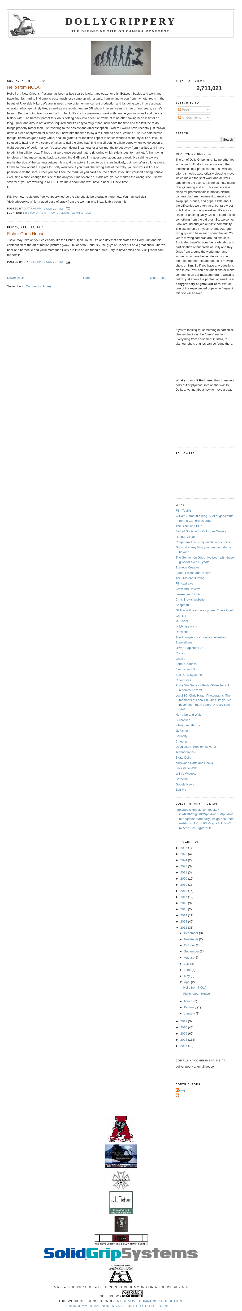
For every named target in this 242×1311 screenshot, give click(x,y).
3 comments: (54, 262)
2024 (184, 860)
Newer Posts (16, 278)
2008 (184, 1039)
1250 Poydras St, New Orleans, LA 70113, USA (57, 213)
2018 (184, 891)
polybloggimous (186, 626)
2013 (184, 921)
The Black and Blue (189, 526)
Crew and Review (188, 589)
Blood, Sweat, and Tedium (193, 573)
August (189, 957)
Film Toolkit (183, 510)
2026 (184, 848)
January (190, 1013)
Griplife (180, 658)
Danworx (182, 632)
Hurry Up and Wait (188, 714)
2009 (184, 1033)
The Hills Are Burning (190, 578)
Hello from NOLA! (24, 87)
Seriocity (181, 736)
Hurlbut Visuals (186, 537)
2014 (184, 915)
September (192, 951)
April (187, 982)
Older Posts (158, 278)
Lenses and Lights (188, 594)
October (190, 945)
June (188, 970)
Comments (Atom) (38, 286)
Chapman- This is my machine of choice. (203, 542)
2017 (184, 897)
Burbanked (183, 720)
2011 (184, 1021)
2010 (184, 1027)
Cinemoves (183, 680)
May (187, 976)
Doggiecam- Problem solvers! (196, 746)
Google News (185, 784)
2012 (184, 927)
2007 (184, 1046)
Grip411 (181, 616)
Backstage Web (186, 768)
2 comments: (54, 209)
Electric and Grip (187, 669)
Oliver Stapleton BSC (190, 648)
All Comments (189, 117)
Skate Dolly (183, 757)
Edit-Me (181, 789)
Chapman (182, 605)
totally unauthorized (189, 725)
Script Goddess (186, 664)
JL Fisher (182, 621)
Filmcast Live (185, 583)
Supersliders (184, 642)
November (191, 939)
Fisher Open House (25, 233)
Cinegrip (181, 741)
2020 (184, 878)
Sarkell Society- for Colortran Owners (201, 531)
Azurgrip (182, 1090)
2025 (184, 854)
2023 (184, 866)
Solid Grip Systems (189, 674)
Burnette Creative (187, 567)
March (189, 1001)
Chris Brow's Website (190, 599)
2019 (184, 884)
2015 (184, 909)
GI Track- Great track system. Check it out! (205, 610)
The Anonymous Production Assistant (201, 637)
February (190, 1007)
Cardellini (182, 779)
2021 (184, 872)
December (191, 933)
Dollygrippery (121, 21)
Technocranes (185, 752)
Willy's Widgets (186, 773)
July (187, 963)
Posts (184, 109)
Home (87, 278)
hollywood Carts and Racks (194, 763)
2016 (184, 903)
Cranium (181, 653)
